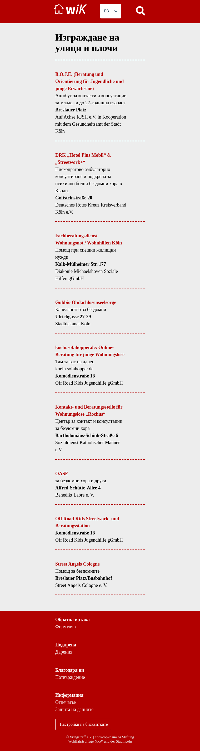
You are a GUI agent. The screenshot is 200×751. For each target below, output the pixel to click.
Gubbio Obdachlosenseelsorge (85, 302)
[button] (140, 10)
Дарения (63, 652)
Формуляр (65, 626)
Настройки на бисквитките (84, 724)
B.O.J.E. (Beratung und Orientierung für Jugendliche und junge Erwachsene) (89, 81)
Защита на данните (74, 709)
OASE (61, 473)
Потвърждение (70, 677)
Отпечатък (66, 702)
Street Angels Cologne (77, 564)
